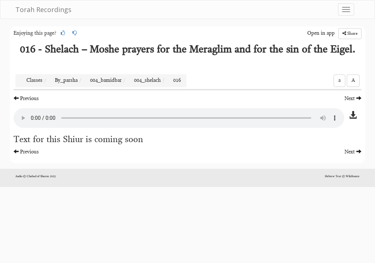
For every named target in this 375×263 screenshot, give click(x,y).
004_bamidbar (106, 80)
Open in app (321, 33)
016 (177, 80)
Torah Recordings (43, 9)
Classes (34, 80)
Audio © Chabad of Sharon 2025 (35, 176)
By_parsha (66, 80)
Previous (26, 98)
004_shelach (147, 80)
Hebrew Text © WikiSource (342, 176)
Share (349, 33)
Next (353, 98)
